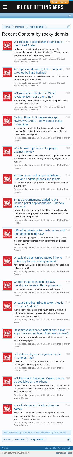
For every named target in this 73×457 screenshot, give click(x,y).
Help (69, 448)
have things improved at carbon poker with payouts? (38, 289)
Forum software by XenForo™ (15, 453)
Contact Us (50, 448)
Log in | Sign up (59, 2)
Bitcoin (5, 448)
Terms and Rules (64, 453)
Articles (61, 448)
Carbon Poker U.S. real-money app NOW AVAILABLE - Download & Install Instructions (38, 121)
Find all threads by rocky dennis (51, 432)
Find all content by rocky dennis (19, 432)
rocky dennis (28, 59)
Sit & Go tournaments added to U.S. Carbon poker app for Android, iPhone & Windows (39, 203)
